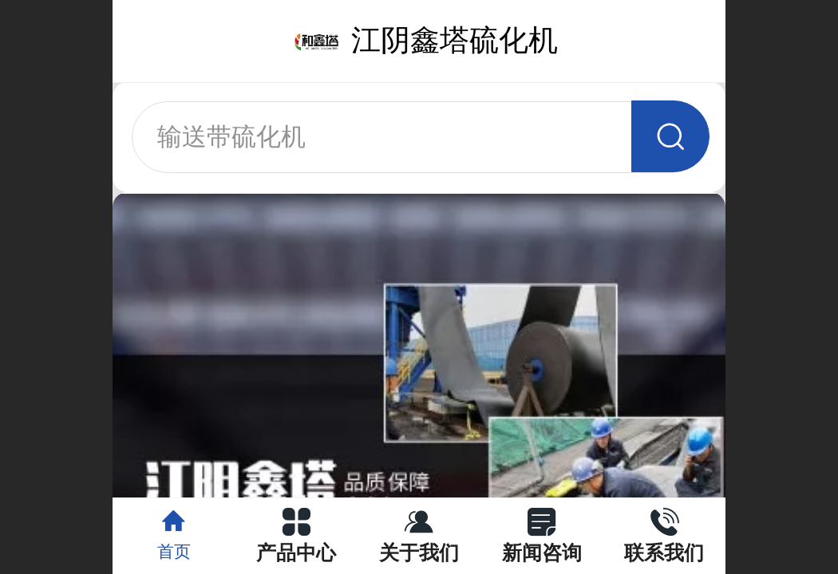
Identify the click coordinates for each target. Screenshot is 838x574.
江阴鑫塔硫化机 (454, 40)
